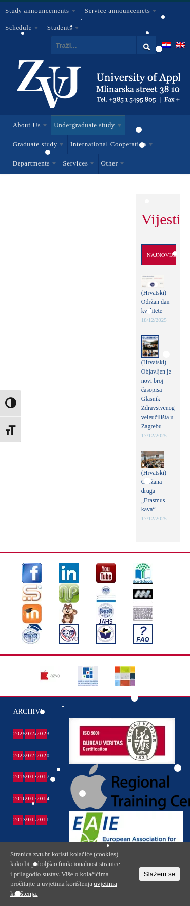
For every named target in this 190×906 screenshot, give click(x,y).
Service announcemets (119, 12)
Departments (33, 165)
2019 (18, 776)
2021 (30, 755)
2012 (30, 819)
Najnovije (162, 255)
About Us (29, 126)
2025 (18, 733)
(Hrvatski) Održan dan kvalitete (155, 301)
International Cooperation (110, 145)
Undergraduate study (87, 126)
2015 (30, 798)
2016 (18, 798)
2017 (41, 776)
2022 (18, 755)
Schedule (20, 29)
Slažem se (159, 874)
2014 (41, 798)
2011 (41, 819)
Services (77, 165)
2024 (30, 733)
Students (61, 29)
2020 (41, 755)
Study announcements (38, 12)
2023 (41, 733)
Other (112, 165)
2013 (18, 819)
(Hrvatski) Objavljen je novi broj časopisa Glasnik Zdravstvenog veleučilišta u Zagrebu (158, 394)
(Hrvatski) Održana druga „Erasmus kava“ (153, 491)
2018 (30, 776)
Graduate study (37, 145)
